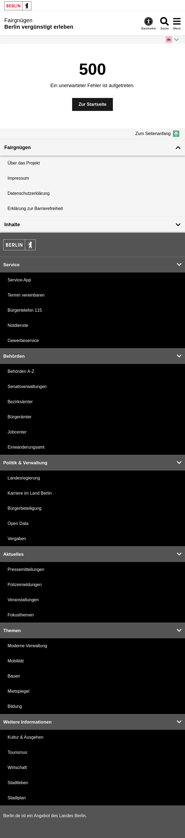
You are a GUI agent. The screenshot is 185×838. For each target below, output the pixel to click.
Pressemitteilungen (26, 569)
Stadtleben (18, 782)
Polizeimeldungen (25, 584)
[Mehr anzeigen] (173, 39)
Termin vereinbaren (26, 295)
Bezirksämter (20, 401)
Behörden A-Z (21, 371)
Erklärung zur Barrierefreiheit (35, 208)
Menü (177, 23)
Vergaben (17, 538)
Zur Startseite (92, 104)
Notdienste (18, 325)
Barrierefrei (148, 23)
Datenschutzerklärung (29, 193)
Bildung (15, 706)
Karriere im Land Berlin (30, 493)
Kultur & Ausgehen (25, 737)
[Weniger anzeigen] (92, 147)
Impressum (18, 178)
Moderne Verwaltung (27, 645)
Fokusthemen (21, 615)
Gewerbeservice (23, 340)
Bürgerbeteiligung (24, 508)
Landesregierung (24, 478)
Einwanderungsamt (26, 447)
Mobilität (16, 661)
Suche (164, 23)
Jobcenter (17, 432)
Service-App (19, 280)
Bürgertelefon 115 (25, 310)
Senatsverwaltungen (27, 386)
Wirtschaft (17, 767)
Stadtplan (17, 798)
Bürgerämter (20, 417)
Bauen (14, 676)
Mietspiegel (18, 691)
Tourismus (17, 752)
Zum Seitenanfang (157, 133)
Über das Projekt (24, 163)
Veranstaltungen (23, 599)
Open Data (18, 523)
